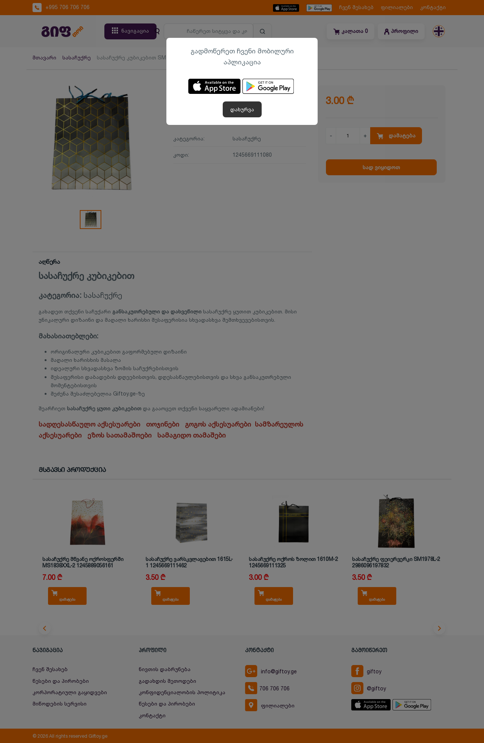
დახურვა (242, 109)
